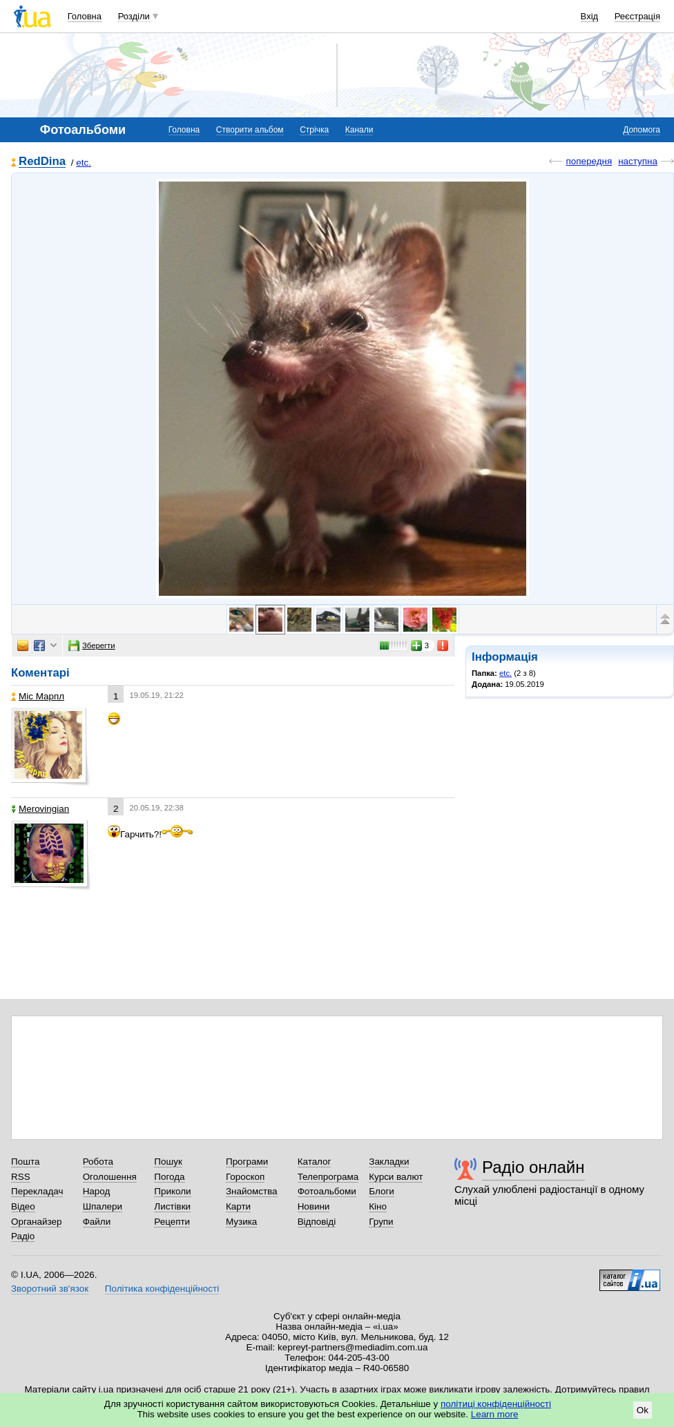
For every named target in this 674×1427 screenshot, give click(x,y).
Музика (241, 1221)
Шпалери (102, 1206)
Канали (359, 130)
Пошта (25, 1161)
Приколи (172, 1191)
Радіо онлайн (533, 1167)
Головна (85, 16)
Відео (23, 1206)
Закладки (389, 1161)
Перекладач (37, 1191)
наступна (637, 161)
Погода (169, 1177)
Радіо (23, 1236)
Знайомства (252, 1191)
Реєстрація (637, 16)
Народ (96, 1191)
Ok (642, 1410)
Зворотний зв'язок (49, 1288)
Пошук (168, 1161)
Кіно (378, 1206)
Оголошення (110, 1177)
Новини (314, 1206)
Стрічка (314, 130)
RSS (20, 1177)
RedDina (42, 162)
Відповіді (317, 1221)
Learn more (495, 1414)
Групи (381, 1221)
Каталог (314, 1161)
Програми (247, 1161)
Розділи (134, 16)
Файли (97, 1221)
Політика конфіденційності (162, 1288)
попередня (589, 161)
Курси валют (396, 1177)
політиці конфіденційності (496, 1404)
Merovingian (40, 809)
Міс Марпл (37, 696)
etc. (83, 162)
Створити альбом (250, 130)
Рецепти (172, 1221)
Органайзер (36, 1221)
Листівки (172, 1206)
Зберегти (91, 645)
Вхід (590, 16)
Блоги (381, 1191)
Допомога (641, 130)
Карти (238, 1206)
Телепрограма (328, 1177)
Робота (98, 1161)
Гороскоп (245, 1177)
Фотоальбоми (327, 1191)
